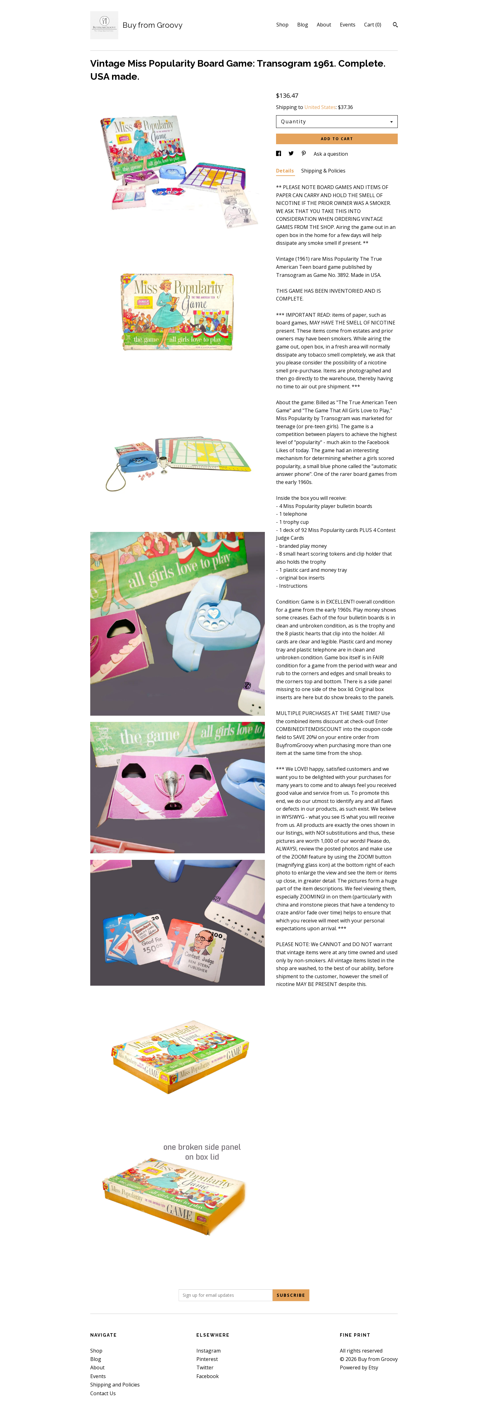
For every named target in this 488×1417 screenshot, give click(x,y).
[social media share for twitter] (292, 153)
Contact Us (103, 1393)
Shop (282, 24)
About (324, 24)
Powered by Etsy (359, 1367)
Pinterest (207, 1359)
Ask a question (331, 153)
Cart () (372, 24)
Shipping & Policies (323, 170)
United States (320, 107)
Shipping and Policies (115, 1384)
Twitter (205, 1367)
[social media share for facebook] (279, 153)
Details (285, 170)
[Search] (395, 25)
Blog (302, 24)
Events (347, 24)
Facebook (207, 1376)
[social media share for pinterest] (304, 153)
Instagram (208, 1350)
